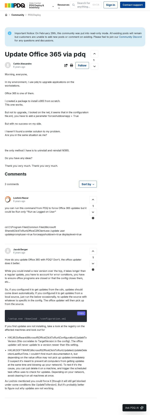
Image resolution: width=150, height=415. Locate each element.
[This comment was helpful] (93, 199)
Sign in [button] (110, 4)
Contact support (133, 4)
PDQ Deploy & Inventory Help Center (6, 15)
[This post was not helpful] (94, 66)
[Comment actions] (93, 218)
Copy (81, 313)
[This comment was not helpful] (93, 212)
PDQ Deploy (34, 15)
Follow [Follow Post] (82, 65)
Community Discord (130, 36)
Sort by (86, 184)
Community (17, 15)
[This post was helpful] (94, 53)
